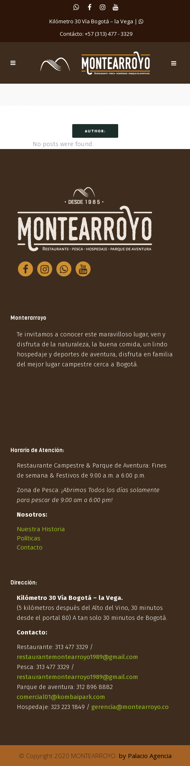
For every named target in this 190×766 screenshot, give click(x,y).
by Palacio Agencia (145, 755)
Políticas (29, 538)
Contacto (30, 547)
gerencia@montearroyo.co (130, 707)
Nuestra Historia (41, 529)
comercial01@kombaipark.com (61, 697)
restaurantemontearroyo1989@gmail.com (77, 657)
